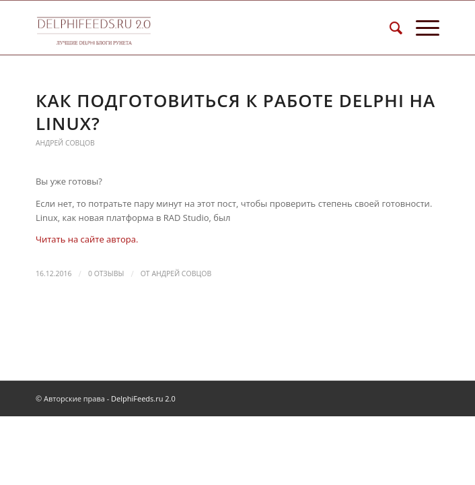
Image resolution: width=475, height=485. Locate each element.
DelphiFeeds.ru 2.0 (143, 398)
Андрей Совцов (65, 143)
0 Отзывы (106, 273)
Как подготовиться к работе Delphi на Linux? (235, 111)
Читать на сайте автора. (87, 239)
